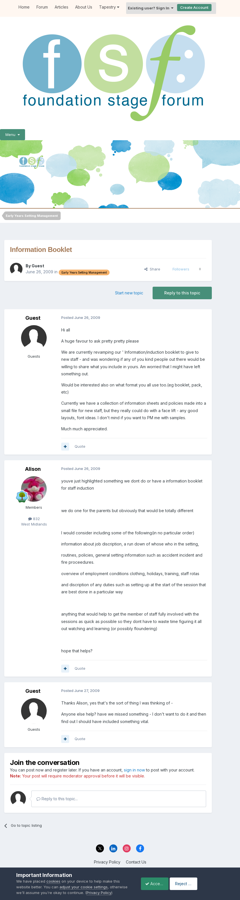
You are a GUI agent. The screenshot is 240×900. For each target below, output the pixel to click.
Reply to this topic (182, 292)
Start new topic (129, 292)
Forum (42, 7)
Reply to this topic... (57, 798)
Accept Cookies (157, 880)
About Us (83, 7)
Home (24, 7)
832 (34, 518)
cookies (53, 875)
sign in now (134, 769)
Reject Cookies (203, 880)
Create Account (194, 7)
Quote (80, 446)
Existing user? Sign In (150, 8)
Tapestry (109, 7)
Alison (33, 469)
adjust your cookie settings (84, 881)
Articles (61, 7)
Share (152, 269)
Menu (12, 134)
